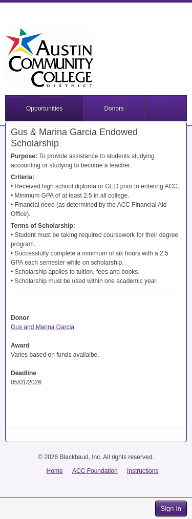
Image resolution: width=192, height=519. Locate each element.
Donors (114, 108)
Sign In (171, 508)
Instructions (142, 470)
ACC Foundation (95, 470)
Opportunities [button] (44, 108)
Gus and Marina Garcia (42, 327)
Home (55, 470)
